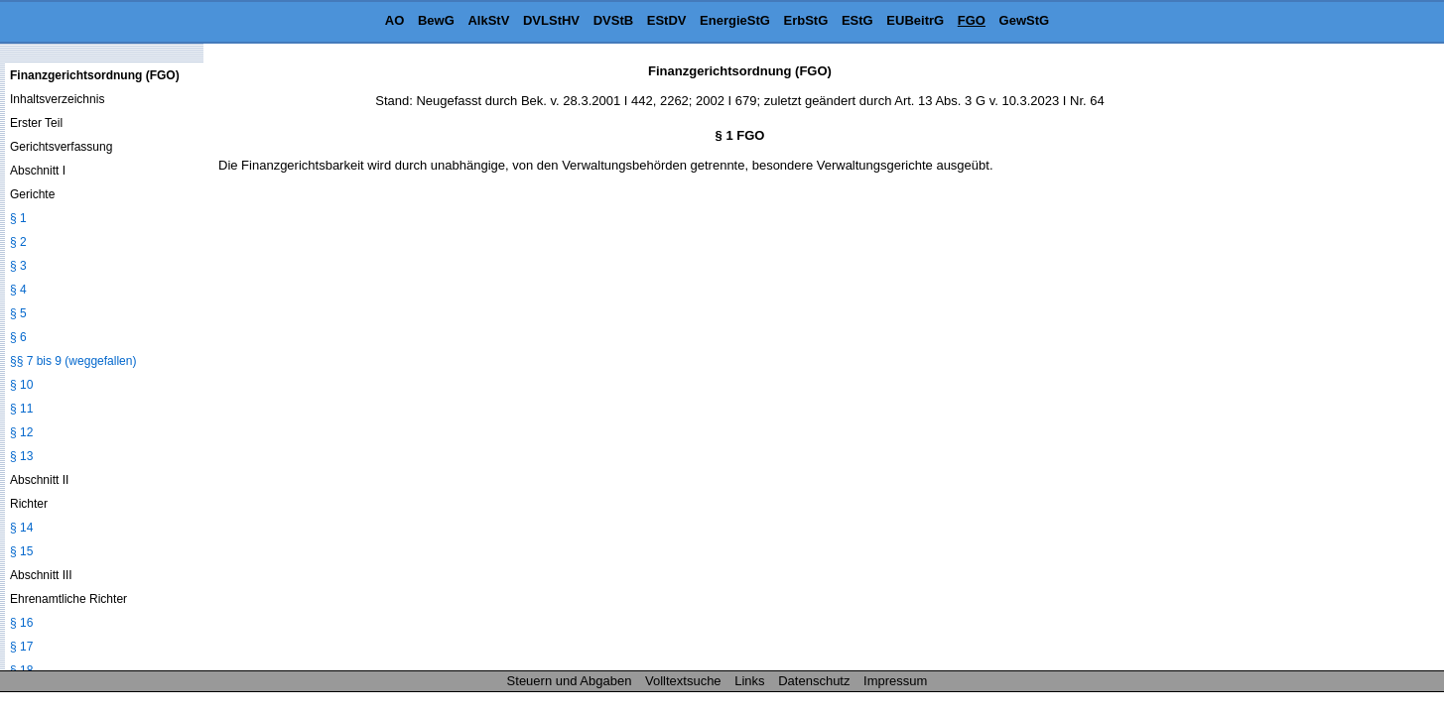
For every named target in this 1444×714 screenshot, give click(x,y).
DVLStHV (551, 20)
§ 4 (18, 290)
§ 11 (21, 409)
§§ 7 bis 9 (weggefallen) (73, 361)
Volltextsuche (683, 680)
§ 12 (21, 432)
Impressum (895, 680)
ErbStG (806, 20)
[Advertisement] (1344, 360)
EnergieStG (735, 20)
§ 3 (18, 266)
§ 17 (21, 647)
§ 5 (18, 313)
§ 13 (21, 456)
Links (749, 680)
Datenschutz (814, 680)
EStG (857, 20)
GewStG (1024, 20)
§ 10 (21, 385)
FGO (971, 20)
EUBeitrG (915, 20)
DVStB (613, 20)
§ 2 (18, 242)
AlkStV (488, 20)
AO (395, 20)
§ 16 (21, 623)
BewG (436, 20)
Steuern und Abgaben (569, 680)
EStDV (667, 20)
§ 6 (18, 337)
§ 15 (21, 551)
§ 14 (21, 528)
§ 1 (18, 218)
